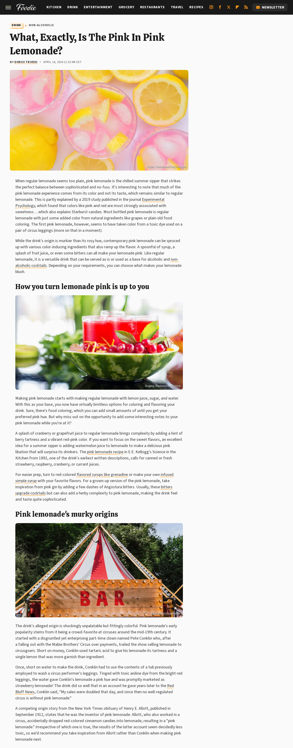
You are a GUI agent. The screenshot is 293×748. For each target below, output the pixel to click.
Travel (177, 7)
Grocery (126, 7)
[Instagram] (211, 9)
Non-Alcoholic (41, 25)
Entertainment (98, 7)
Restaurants (152, 7)
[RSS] (246, 9)
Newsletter (269, 7)
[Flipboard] (237, 9)
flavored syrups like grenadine (102, 475)
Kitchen (53, 7)
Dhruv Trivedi (26, 62)
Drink (72, 7)
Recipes (196, 7)
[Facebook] (219, 9)
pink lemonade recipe (105, 452)
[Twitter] (228, 9)
